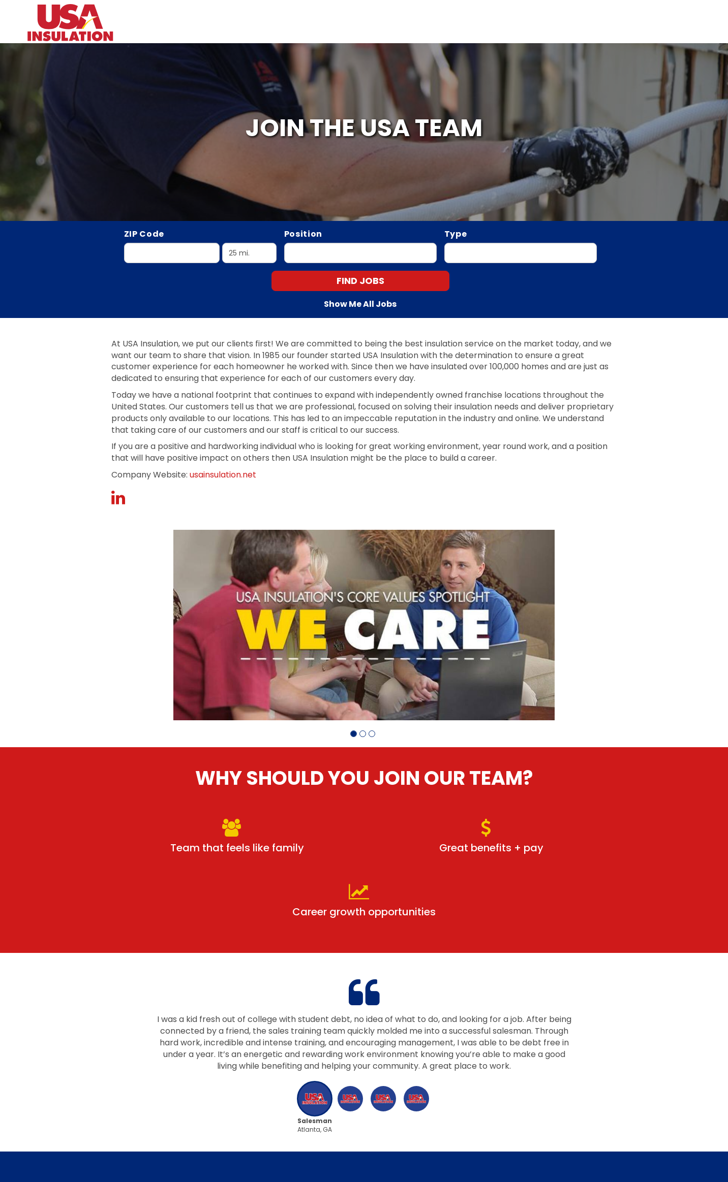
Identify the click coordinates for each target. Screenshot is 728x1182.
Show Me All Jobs (360, 304)
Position (303, 234)
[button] (353, 733)
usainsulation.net (223, 475)
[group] (364, 625)
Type (455, 234)
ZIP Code (144, 234)
